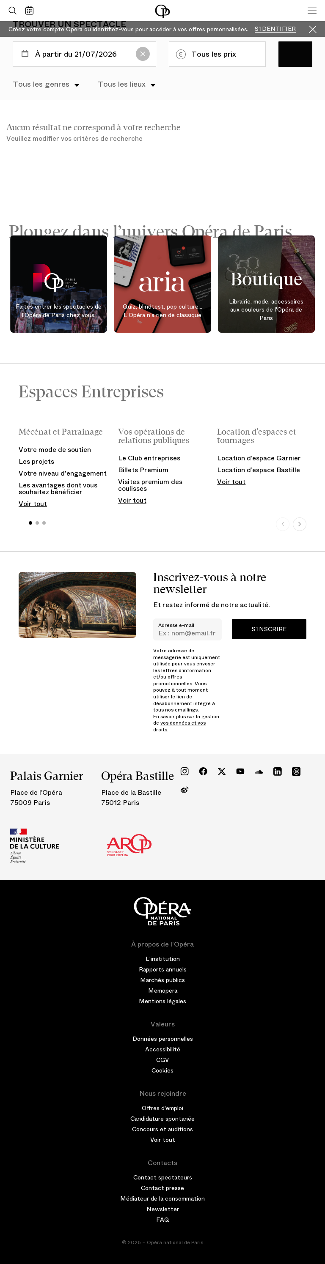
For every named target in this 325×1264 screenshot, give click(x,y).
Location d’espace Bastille (258, 470)
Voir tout (33, 504)
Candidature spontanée (162, 1118)
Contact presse (162, 1188)
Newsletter (162, 1209)
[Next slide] (299, 524)
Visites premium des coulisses (150, 485)
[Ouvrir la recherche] (10, 10)
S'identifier (275, 29)
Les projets (36, 461)
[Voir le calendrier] (31, 10)
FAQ (162, 1219)
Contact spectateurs (162, 1177)
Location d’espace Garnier (259, 458)
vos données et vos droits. (179, 726)
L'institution (163, 959)
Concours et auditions (162, 1129)
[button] (30, 523)
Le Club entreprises (149, 458)
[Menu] (312, 10)
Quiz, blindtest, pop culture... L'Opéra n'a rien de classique (162, 310)
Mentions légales (162, 1001)
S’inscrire (269, 629)
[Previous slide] (282, 524)
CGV (162, 1060)
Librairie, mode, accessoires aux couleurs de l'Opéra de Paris (266, 310)
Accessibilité (162, 1049)
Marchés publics (162, 980)
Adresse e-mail (176, 625)
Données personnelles (162, 1038)
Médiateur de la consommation (162, 1198)
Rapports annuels (163, 969)
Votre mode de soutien (55, 449)
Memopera (162, 990)
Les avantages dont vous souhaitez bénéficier (58, 488)
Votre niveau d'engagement (63, 473)
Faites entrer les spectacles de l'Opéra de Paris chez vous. (59, 310)
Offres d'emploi (162, 1108)
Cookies (162, 1070)
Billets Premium (143, 470)
